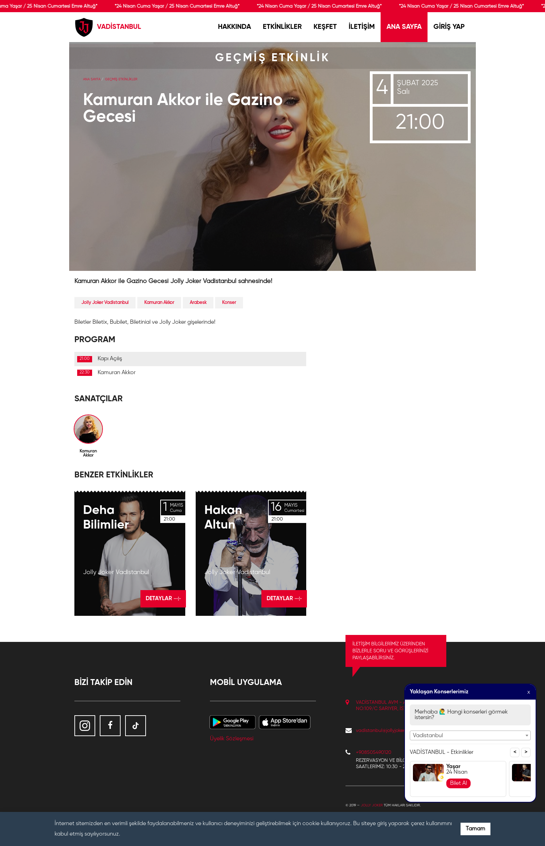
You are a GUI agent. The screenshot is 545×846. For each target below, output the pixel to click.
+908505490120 (373, 752)
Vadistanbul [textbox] (428, 736)
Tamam (475, 829)
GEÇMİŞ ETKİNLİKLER (121, 79)
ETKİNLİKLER (282, 27)
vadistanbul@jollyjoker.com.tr (387, 730)
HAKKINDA (234, 27)
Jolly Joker (372, 805)
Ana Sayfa (91, 79)
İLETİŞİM (362, 27)
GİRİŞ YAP (449, 27)
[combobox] (470, 735)
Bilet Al (458, 783)
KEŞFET (325, 27)
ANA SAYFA (404, 27)
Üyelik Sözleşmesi (231, 739)
